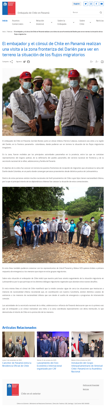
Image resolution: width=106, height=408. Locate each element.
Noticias (100, 20)
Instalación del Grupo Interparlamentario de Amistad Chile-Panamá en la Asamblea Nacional (87, 367)
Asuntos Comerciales (22, 22)
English (77, 4)
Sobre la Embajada (66, 22)
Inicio (4, 20)
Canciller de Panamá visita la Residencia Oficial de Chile (16, 364)
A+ (91, 61)
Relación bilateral (44, 22)
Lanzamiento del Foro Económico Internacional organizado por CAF (49, 366)
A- (97, 61)
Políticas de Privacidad (91, 385)
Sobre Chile (86, 22)
